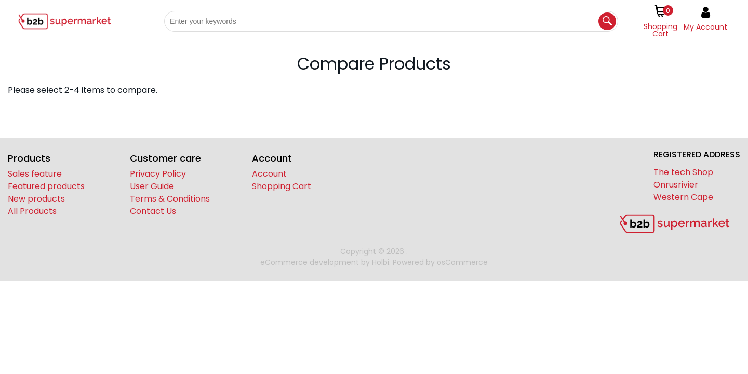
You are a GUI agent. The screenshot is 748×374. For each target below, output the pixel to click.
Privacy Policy (158, 174)
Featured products (46, 186)
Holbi (380, 262)
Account (269, 174)
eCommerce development (309, 262)
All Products (32, 211)
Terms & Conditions (170, 199)
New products (36, 199)
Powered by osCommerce (440, 262)
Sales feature (35, 174)
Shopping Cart (281, 186)
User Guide (152, 186)
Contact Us (153, 211)
